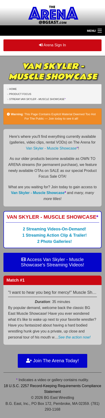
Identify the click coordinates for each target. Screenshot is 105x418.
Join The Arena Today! (52, 360)
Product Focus (20, 94)
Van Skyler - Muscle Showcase (52, 148)
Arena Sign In (52, 45)
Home (13, 89)
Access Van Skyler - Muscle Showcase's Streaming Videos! (52, 262)
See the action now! (74, 337)
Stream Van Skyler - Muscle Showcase (37, 99)
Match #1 (15, 280)
